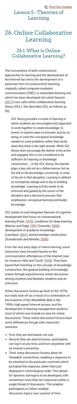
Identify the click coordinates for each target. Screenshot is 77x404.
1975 (28, 221)
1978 (47, 260)
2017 (9, 102)
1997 (33, 226)
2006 (44, 239)
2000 (55, 226)
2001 (23, 235)
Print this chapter (58, 7)
